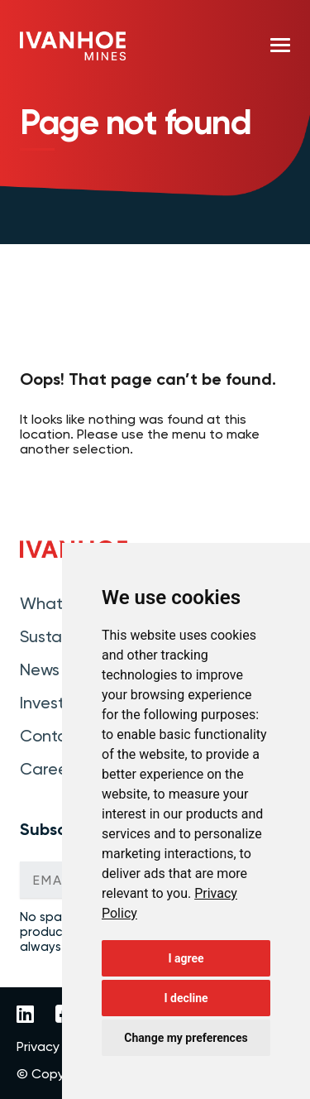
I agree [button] (185, 958)
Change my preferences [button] (185, 1037)
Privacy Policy (57, 1046)
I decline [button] (185, 998)
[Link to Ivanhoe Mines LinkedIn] (25, 1015)
